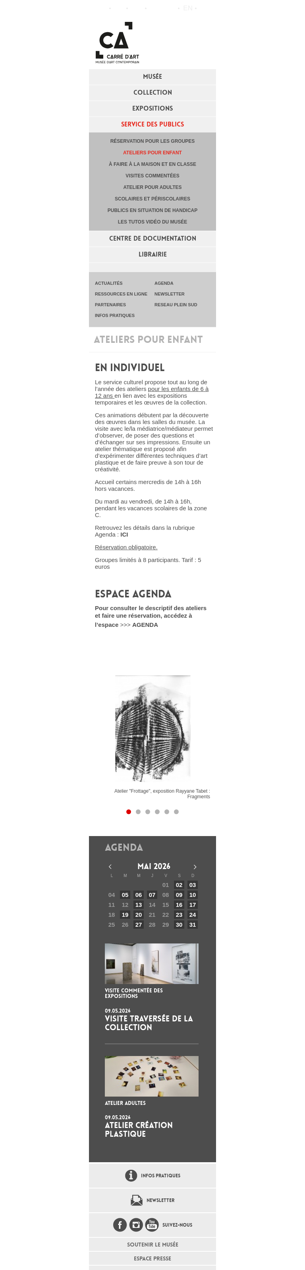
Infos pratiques (136, 8)
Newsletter (160, 1200)
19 (125, 914)
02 (179, 884)
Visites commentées (152, 176)
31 (192, 924)
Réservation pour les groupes (152, 141)
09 (179, 894)
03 (192, 884)
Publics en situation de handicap (152, 210)
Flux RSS (154, 8)
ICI (124, 534)
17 (192, 904)
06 (138, 894)
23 (179, 914)
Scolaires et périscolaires (152, 199)
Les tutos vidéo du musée (152, 222)
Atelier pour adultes (152, 187)
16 (179, 904)
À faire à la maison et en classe (152, 164)
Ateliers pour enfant (152, 153)
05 (125, 894)
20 (138, 914)
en (188, 8)
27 (138, 924)
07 (152, 894)
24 (192, 914)
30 (179, 924)
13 (138, 904)
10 (192, 894)
